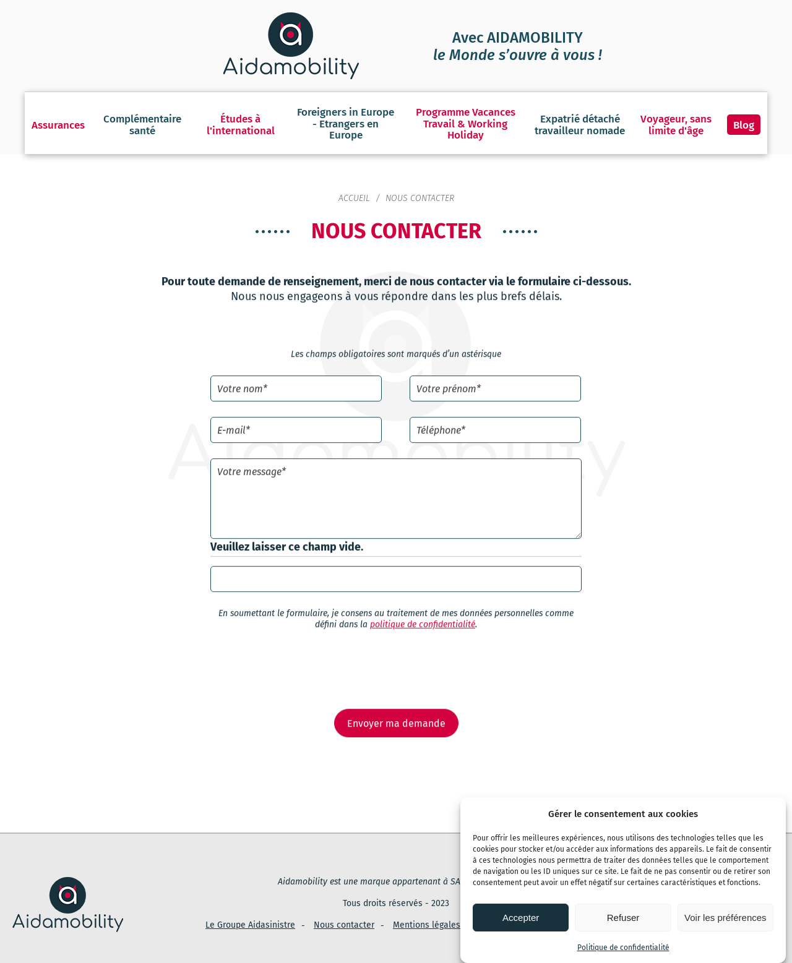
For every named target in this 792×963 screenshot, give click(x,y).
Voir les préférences (725, 917)
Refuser (623, 917)
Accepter (520, 917)
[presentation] (396, 659)
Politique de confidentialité (623, 947)
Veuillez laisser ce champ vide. (286, 536)
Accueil (354, 185)
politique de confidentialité (422, 613)
